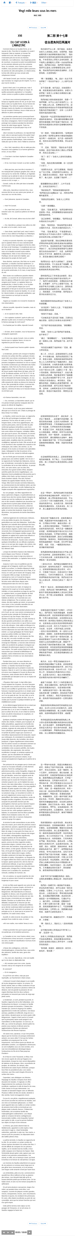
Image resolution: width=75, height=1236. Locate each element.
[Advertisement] (37, 20)
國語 (34, 2)
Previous (33, 28)
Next (43, 28)
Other (44, 2)
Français (20, 2)
